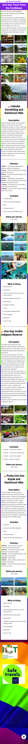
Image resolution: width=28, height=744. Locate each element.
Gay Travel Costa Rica (13, 1)
